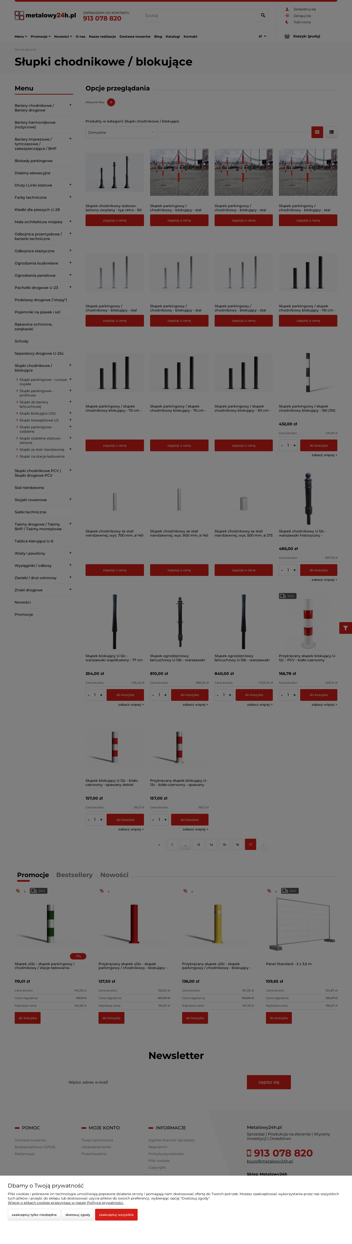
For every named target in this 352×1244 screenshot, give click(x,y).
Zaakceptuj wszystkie (116, 1215)
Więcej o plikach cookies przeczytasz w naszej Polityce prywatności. (66, 1202)
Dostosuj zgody (78, 1215)
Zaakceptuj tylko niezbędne (34, 1215)
